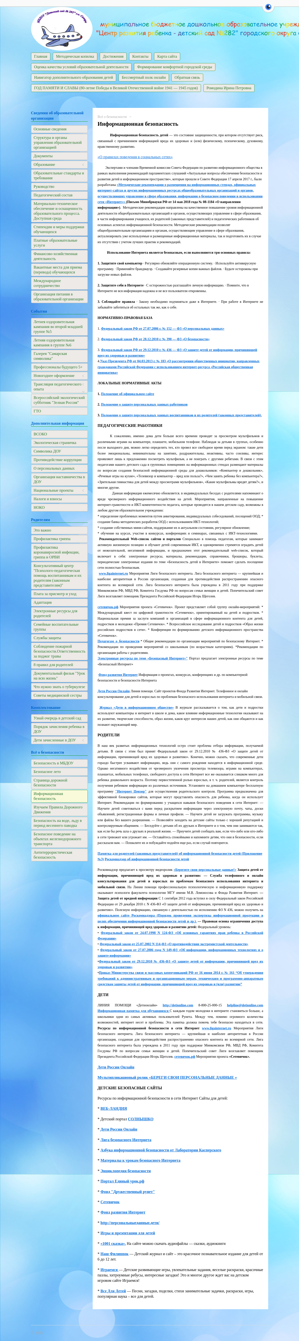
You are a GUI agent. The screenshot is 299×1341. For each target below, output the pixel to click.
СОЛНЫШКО (141, 1119)
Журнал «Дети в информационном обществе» (136, 707)
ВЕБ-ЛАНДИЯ (113, 1108)
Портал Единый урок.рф (122, 1181)
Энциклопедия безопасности (125, 1171)
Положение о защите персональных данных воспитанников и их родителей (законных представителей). (181, 415)
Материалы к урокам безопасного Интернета (140, 1160)
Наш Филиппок (114, 1254)
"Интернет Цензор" (131, 791)
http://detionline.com (178, 1005)
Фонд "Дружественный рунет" (127, 1192)
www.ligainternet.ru (113, 573)
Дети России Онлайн (114, 691)
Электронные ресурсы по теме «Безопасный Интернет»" (143, 658)
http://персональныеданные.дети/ (129, 1223)
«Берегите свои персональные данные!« (205, 870)
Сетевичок (110, 1202)
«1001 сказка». (113, 1243)
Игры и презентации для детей (127, 1233)
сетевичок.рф (108, 607)
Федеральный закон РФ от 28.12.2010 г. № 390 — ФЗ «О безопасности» (155, 339)
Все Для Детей (113, 1291)
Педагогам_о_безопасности (118, 641)
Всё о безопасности (112, 117)
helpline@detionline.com (245, 1005)
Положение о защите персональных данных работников (144, 404)
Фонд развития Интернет (118, 675)
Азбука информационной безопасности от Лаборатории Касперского (160, 1150)
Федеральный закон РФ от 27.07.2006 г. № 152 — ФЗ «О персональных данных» (162, 328)
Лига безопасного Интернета (125, 1140)
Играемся (109, 1270)
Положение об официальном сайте (127, 394)
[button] (268, 10)
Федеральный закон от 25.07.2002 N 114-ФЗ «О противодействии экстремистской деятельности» (174, 944)
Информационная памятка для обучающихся (134, 1011)
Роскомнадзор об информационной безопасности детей (147, 859)
